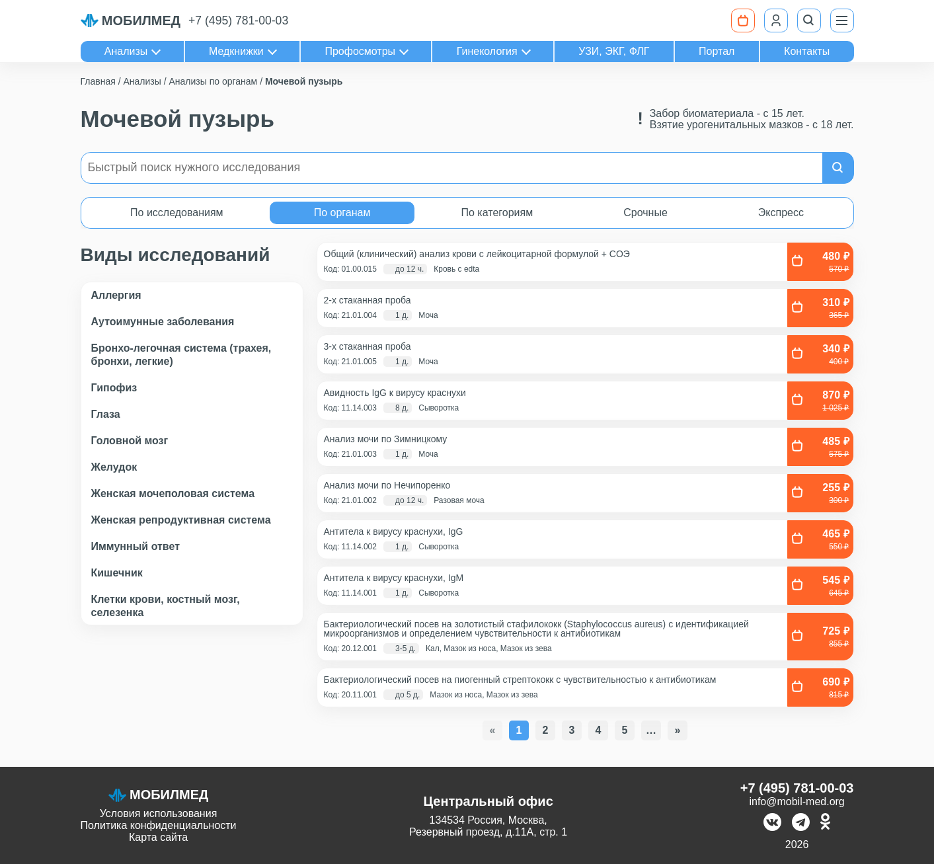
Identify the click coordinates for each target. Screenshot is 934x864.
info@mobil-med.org (796, 801)
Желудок (114, 467)
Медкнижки (236, 51)
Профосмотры (360, 51)
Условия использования (158, 813)
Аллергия (116, 295)
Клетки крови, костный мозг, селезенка (165, 606)
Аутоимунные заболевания (163, 321)
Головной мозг (130, 440)
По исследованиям (176, 212)
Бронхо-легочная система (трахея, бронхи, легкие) (181, 354)
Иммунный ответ (135, 546)
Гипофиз (114, 387)
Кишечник (117, 572)
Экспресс (781, 212)
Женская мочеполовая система (173, 493)
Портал (716, 51)
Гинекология (487, 51)
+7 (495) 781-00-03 (238, 20)
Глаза (105, 414)
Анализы (126, 51)
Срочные (645, 212)
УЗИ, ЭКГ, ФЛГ (613, 51)
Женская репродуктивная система (181, 520)
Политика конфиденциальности (159, 825)
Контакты (807, 51)
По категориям (497, 212)
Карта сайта (158, 837)
